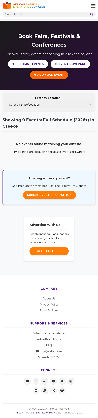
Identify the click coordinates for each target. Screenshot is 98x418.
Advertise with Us (49, 339)
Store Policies (49, 310)
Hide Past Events (28, 64)
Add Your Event (49, 74)
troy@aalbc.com (49, 351)
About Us (49, 298)
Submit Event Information (49, 195)
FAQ (49, 345)
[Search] (91, 14)
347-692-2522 (49, 357)
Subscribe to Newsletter (49, 333)
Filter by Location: (48, 98)
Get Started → (49, 251)
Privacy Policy (49, 304)
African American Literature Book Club (38, 412)
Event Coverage (70, 64)
